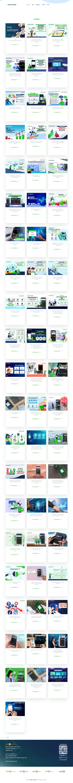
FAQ (48, 4)
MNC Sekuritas (33, 780)
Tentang (28, 4)
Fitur (33, 4)
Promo (43, 4)
